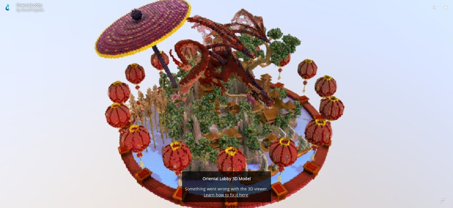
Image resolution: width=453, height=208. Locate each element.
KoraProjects (33, 9)
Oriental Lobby (29, 5)
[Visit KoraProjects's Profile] (7, 7)
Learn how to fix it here (226, 195)
